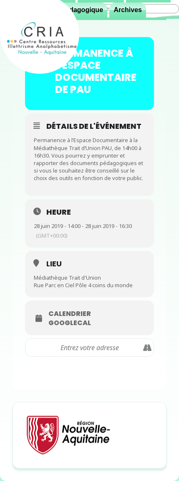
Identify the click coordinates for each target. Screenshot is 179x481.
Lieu (54, 263)
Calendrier (69, 314)
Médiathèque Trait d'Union (67, 277)
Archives (127, 9)
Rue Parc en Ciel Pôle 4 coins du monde (83, 285)
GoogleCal (69, 323)
